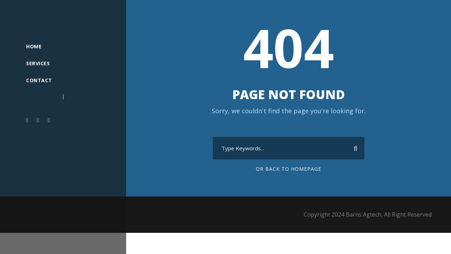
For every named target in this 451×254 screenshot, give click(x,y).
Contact (39, 80)
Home (34, 46)
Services (38, 63)
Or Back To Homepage (288, 168)
